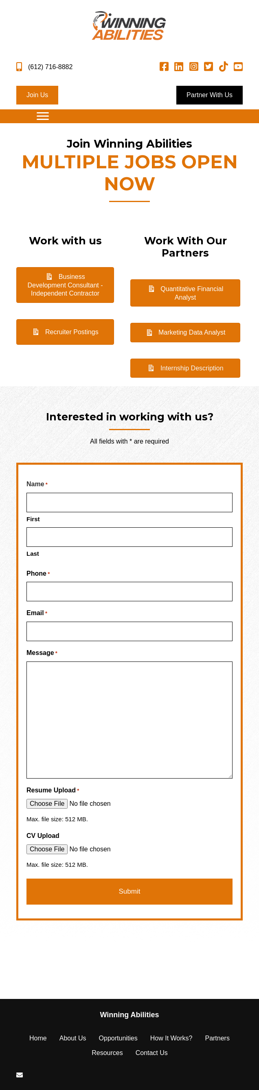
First (33, 519)
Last (32, 553)
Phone (38, 574)
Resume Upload (52, 791)
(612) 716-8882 (50, 66)
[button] (37, 95)
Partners (217, 1038)
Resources (107, 1052)
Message (41, 653)
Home (38, 1038)
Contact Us (152, 1052)
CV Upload (42, 835)
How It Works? (171, 1038)
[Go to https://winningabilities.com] (129, 1015)
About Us (72, 1038)
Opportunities (118, 1038)
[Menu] (42, 116)
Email (36, 613)
